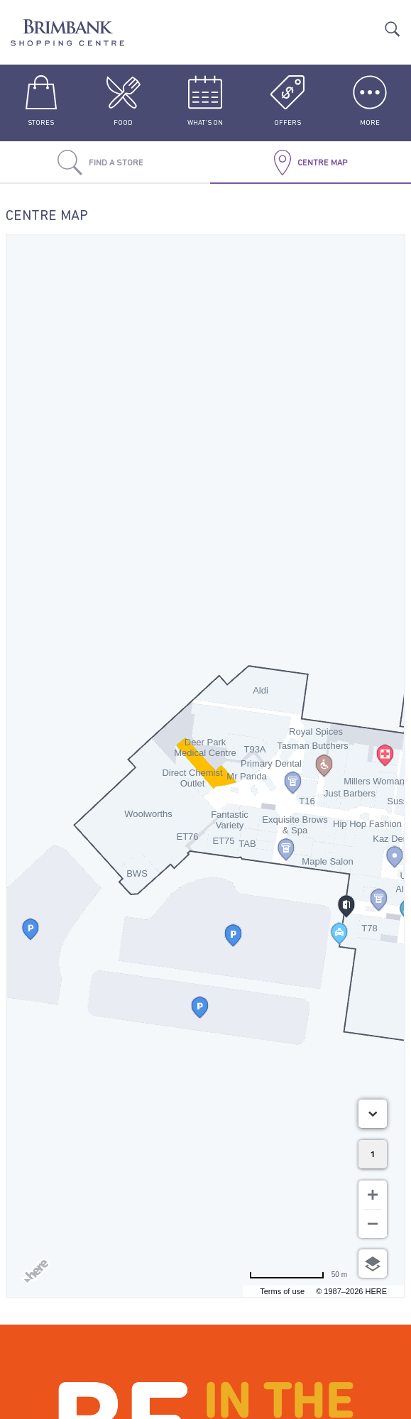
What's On (205, 100)
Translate (369, 22)
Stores (41, 100)
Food (123, 100)
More (370, 100)
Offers (287, 100)
